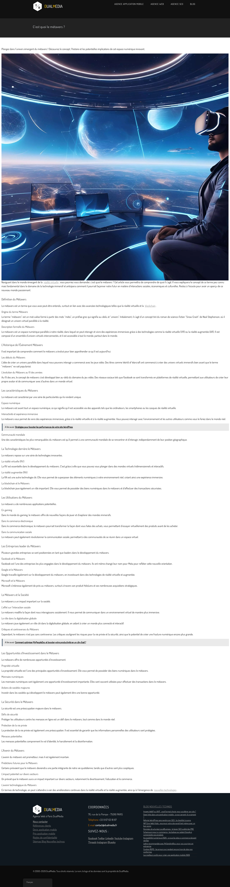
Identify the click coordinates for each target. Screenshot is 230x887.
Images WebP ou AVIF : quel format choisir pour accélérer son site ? (169, 811)
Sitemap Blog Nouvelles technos (49, 841)
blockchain (150, 305)
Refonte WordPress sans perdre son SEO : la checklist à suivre (167, 820)
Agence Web (157, 4)
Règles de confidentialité (45, 837)
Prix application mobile (44, 833)
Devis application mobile (45, 829)
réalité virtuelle (51, 282)
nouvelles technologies (165, 790)
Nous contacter (40, 821)
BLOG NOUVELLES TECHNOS (157, 806)
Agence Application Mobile (129, 4)
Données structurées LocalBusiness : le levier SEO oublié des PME (168, 829)
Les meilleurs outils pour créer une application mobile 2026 (166, 855)
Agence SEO (177, 4)
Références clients (42, 825)
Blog (192, 4)
